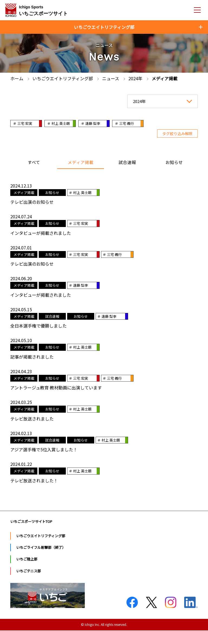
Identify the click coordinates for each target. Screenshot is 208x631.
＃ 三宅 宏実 (22, 123)
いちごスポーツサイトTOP (31, 522)
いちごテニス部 (28, 571)
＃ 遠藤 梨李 (93, 123)
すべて (34, 163)
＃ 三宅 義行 (128, 123)
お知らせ (174, 163)
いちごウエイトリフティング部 (40, 536)
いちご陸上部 (26, 559)
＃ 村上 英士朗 (59, 123)
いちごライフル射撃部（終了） (41, 547)
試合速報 (127, 163)
